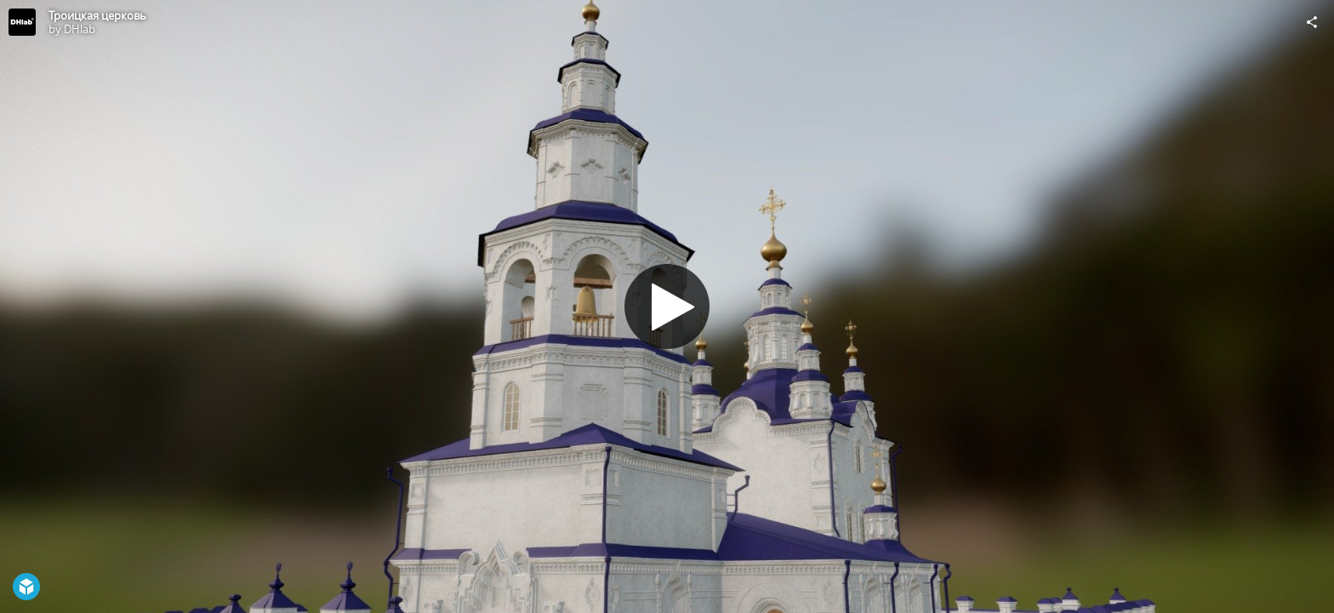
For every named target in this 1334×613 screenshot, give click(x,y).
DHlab (79, 29)
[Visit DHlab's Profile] (22, 22)
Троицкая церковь (97, 15)
